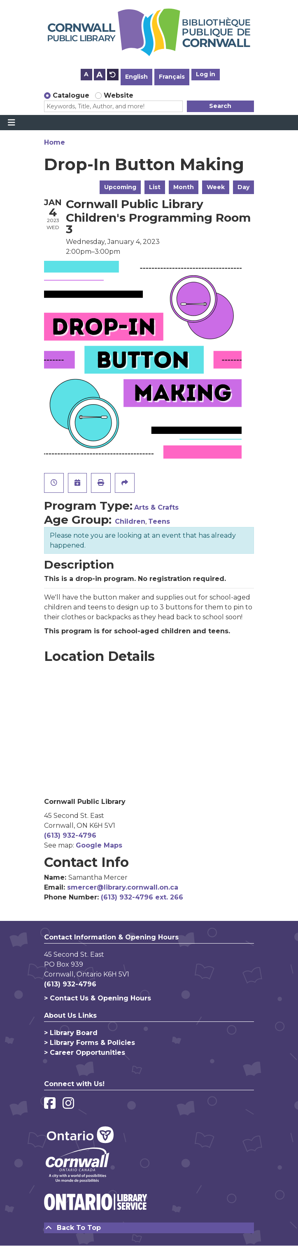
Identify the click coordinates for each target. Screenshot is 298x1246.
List (155, 187)
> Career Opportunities (84, 1052)
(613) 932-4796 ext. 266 (142, 897)
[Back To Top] (149, 1228)
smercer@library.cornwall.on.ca (122, 887)
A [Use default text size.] (113, 74)
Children (130, 521)
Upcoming (120, 187)
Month (183, 187)
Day (243, 187)
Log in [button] (205, 74)
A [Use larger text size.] (99, 75)
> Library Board (71, 1033)
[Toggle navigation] (11, 123)
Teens (159, 521)
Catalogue (71, 95)
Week (216, 187)
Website (118, 95)
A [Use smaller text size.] (86, 74)
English (136, 76)
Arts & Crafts (156, 507)
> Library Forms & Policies (89, 1043)
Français (172, 76)
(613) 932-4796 (70, 835)
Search (220, 106)
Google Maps (99, 845)
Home (54, 142)
